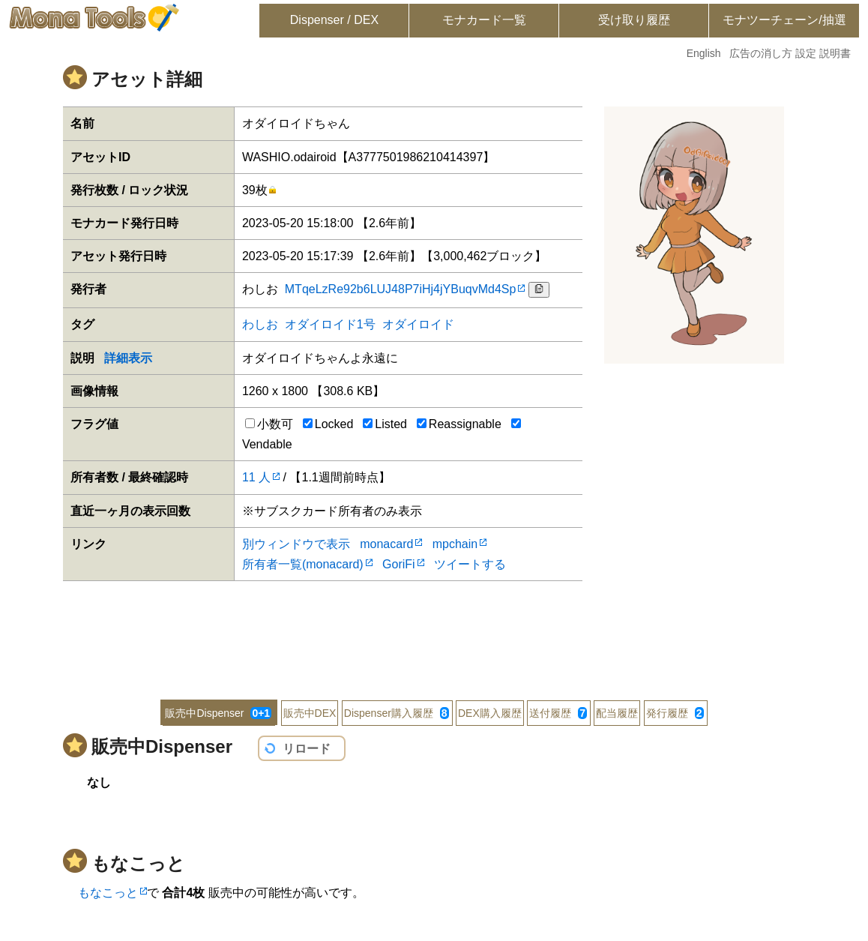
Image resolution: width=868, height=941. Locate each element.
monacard (386, 544)
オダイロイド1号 (330, 324)
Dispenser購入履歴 (396, 713)
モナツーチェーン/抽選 (784, 19)
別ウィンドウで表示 (296, 544)
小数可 (269, 424)
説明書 (835, 53)
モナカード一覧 (484, 19)
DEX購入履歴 (490, 713)
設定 (805, 53)
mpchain (455, 544)
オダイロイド (418, 324)
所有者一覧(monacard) (303, 564)
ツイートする (470, 564)
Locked (328, 424)
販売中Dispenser (218, 713)
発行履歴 (675, 713)
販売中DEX (310, 713)
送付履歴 (558, 713)
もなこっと (108, 892)
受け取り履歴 (634, 19)
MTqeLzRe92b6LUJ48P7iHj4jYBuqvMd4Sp (400, 289)
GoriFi (398, 564)
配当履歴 (617, 713)
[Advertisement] (434, 630)
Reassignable (459, 424)
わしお (260, 324)
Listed (385, 424)
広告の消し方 (760, 53)
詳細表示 (128, 358)
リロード (307, 748)
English (704, 53)
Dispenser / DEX (334, 19)
